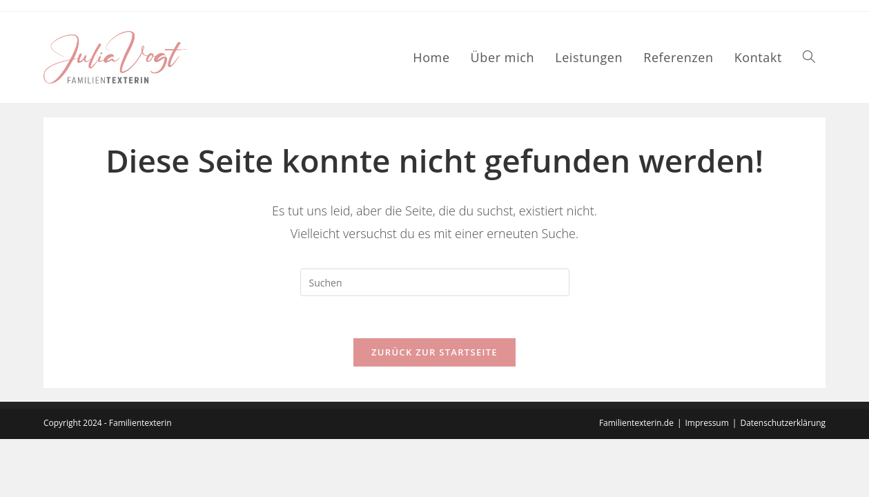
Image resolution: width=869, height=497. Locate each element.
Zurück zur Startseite (434, 352)
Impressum (706, 481)
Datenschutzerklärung (783, 481)
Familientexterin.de (636, 481)
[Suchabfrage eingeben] (434, 282)
